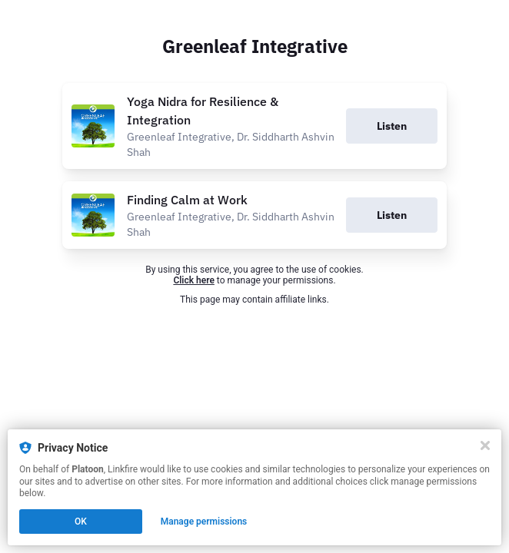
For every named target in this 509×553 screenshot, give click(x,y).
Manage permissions (204, 521)
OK (81, 521)
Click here (193, 280)
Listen (392, 126)
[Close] (485, 445)
